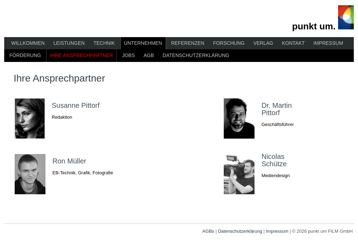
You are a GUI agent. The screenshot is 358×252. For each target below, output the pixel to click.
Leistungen (69, 43)
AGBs (208, 231)
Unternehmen (143, 43)
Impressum (328, 43)
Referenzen (188, 43)
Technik (104, 43)
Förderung (25, 55)
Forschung (228, 43)
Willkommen (28, 43)
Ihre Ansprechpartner (81, 55)
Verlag (263, 43)
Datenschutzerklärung (196, 55)
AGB (149, 55)
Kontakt (293, 43)
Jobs (128, 55)
